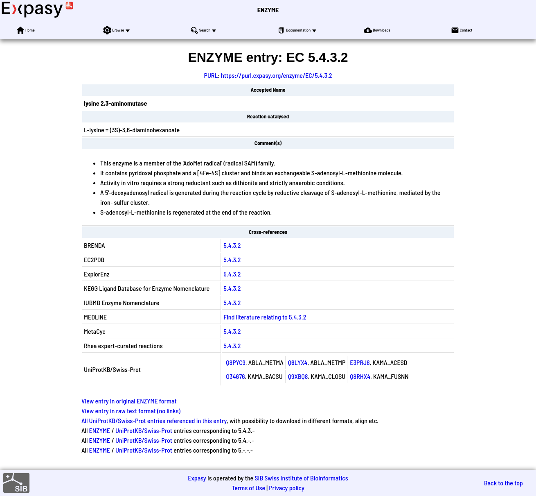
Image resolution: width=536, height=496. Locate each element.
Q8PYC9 (235, 362)
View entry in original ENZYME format (129, 401)
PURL (211, 75)
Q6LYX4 (298, 362)
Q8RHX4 (360, 376)
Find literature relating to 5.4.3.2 (264, 317)
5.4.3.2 (232, 245)
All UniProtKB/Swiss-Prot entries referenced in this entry (154, 420)
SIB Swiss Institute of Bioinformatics (301, 478)
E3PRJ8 (359, 362)
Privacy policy (286, 487)
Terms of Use (248, 487)
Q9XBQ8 (298, 376)
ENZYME (268, 10)
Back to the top (503, 483)
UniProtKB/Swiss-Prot (143, 430)
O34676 (235, 376)
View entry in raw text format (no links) (130, 410)
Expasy (197, 478)
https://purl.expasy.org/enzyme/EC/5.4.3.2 (276, 75)
